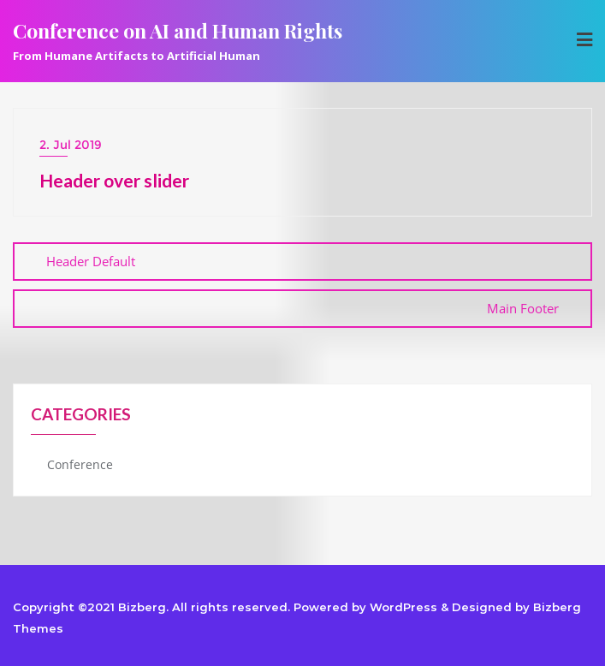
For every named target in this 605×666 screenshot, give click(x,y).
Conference (80, 464)
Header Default (90, 261)
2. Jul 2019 (70, 144)
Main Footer (523, 308)
